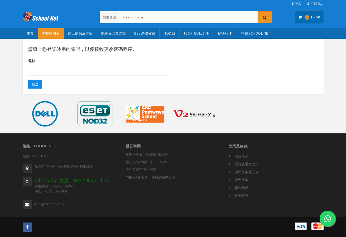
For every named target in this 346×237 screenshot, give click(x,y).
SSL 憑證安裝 (144, 33)
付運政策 (241, 179)
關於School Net (35, 156)
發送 (35, 84)
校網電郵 (241, 195)
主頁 (30, 33)
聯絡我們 (241, 187)
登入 (298, 4)
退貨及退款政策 (247, 164)
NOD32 (170, 33)
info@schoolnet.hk (49, 204)
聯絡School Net (255, 33)
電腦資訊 (109, 17)
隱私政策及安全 (247, 172)
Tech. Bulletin (197, 33)
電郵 (31, 61)
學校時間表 (51, 33)
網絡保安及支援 (113, 33)
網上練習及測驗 (80, 33)
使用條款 (241, 156)
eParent (225, 33)
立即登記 (317, 4)
